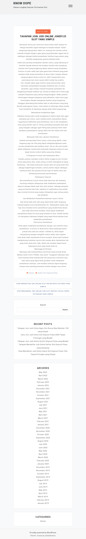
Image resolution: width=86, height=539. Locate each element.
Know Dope (22, 3)
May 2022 (43, 372)
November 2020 (43, 431)
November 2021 (43, 392)
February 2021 (43, 421)
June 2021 (43, 408)
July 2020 (43, 444)
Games (31, 273)
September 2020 (43, 437)
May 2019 (43, 489)
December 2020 (43, 427)
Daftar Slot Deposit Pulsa (48, 273)
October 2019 (43, 473)
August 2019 (43, 479)
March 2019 (43, 496)
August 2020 (43, 440)
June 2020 (43, 447)
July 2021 (43, 405)
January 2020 (43, 463)
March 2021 (43, 418)
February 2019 (43, 499)
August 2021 (43, 401)
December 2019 (43, 466)
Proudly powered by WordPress (43, 531)
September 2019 (43, 476)
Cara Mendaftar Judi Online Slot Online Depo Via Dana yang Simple (43, 285)
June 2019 (43, 486)
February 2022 (43, 382)
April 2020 (43, 453)
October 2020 (43, 434)
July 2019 (43, 483)
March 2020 (43, 457)
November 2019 (43, 470)
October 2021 (43, 395)
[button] (70, 6)
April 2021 (43, 414)
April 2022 (43, 375)
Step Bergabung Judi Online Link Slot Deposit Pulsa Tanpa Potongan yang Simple (43, 292)
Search (43, 305)
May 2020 (43, 450)
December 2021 (43, 388)
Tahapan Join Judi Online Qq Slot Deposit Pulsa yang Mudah (43, 341)
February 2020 (43, 460)
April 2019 (43, 492)
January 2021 (43, 424)
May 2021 (43, 411)
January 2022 (43, 385)
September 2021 (43, 398)
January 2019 (43, 502)
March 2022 (43, 379)
